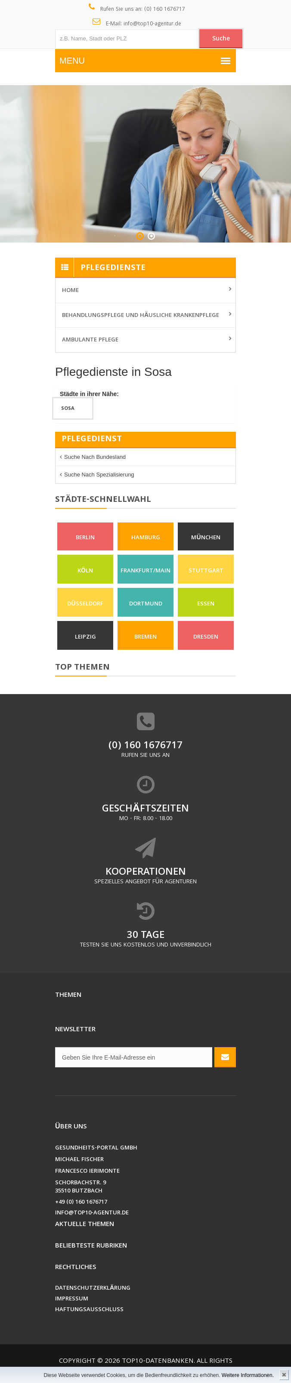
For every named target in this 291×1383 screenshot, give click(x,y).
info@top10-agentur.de (92, 1213)
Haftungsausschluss (89, 1310)
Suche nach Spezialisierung (99, 474)
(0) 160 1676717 (145, 746)
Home (70, 290)
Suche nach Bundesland (95, 457)
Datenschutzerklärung (92, 1288)
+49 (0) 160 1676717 (81, 1202)
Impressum (71, 1299)
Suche (221, 39)
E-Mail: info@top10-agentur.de (137, 23)
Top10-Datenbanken (158, 1361)
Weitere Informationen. (248, 1375)
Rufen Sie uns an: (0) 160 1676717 (137, 8)
